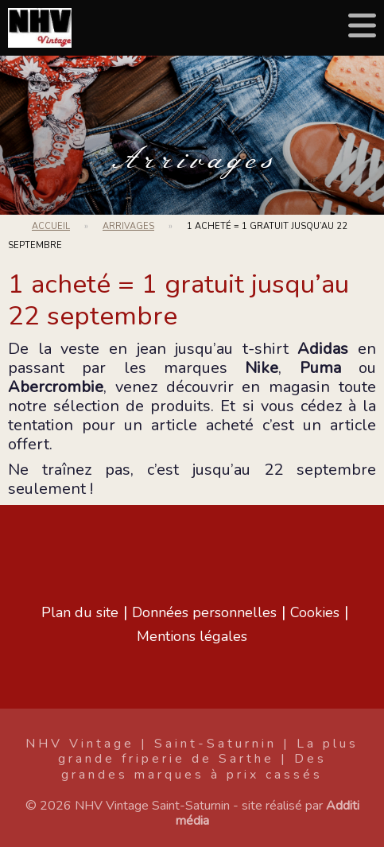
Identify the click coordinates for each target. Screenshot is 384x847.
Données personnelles (204, 612)
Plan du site (79, 612)
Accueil (51, 226)
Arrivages (192, 160)
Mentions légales (192, 636)
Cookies (314, 612)
